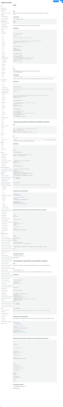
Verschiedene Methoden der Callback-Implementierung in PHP (7, 296)
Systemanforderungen (4, 16)
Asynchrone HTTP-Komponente (5, 218)
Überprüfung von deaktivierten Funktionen (7, 275)
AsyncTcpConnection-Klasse (4, 117)
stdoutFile (3, 46)
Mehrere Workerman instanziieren (5, 243)
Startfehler (2, 253)
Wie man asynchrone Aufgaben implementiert (7, 265)
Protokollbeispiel (22, 140)
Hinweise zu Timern (4, 139)
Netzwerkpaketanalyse (4, 180)
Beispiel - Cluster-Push (5, 207)
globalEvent (3, 56)
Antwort (2, 145)
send (2, 104)
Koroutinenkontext (3, 155)
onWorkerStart (4, 59)
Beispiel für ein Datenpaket (24, 18)
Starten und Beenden (4, 19)
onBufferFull (3, 67)
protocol (3, 39)
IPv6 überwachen (3, 283)
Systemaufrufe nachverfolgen (5, 182)
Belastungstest (3, 311)
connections (3, 44)
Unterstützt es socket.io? (4, 270)
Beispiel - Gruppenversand (5, 208)
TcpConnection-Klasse (4, 79)
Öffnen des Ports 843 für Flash (5, 278)
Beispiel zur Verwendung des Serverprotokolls (29, 198)
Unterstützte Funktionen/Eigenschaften (6, 321)
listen (2, 77)
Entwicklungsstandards (4, 26)
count (3, 36)
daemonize (3, 54)
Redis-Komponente (3, 215)
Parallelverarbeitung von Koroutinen (6, 160)
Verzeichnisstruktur (4, 24)
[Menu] (6, 406)
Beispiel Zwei (21, 67)
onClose (3, 66)
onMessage (3, 64)
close (2, 109)
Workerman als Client (4, 291)
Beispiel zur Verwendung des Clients (26, 263)
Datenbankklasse (4, 213)
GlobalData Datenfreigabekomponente (6, 185)
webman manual (6, 2)
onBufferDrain (4, 69)
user (2, 51)
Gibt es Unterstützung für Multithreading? (7, 240)
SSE (1, 150)
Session (2, 147)
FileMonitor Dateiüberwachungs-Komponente (7, 210)
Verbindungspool (3, 157)
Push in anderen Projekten (4, 263)
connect (2, 129)
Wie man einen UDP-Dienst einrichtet (6, 281)
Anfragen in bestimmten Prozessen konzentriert (7, 306)
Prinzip (2, 6)
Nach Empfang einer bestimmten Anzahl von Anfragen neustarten (7, 303)
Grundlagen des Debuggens (5, 175)
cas (3, 192)
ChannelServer (4, 197)
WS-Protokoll (3, 316)
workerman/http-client (5, 220)
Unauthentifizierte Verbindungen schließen (7, 285)
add (3, 190)
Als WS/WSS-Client (3, 293)
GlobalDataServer (4, 187)
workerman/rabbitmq (5, 228)
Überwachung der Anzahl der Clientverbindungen (7, 248)
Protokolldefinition (22, 11)
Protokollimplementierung (24, 29)
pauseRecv (3, 112)
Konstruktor (3, 31)
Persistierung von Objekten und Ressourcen (7, 250)
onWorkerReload (4, 61)
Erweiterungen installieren (4, 313)
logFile (3, 49)
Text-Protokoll (3, 318)
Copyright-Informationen (4, 323)
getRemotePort (4, 107)
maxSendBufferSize (4, 87)
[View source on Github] (61, 1)
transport (3, 41)
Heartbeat (2, 235)
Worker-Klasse (3, 29)
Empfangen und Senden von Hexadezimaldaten (7, 301)
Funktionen (2, 11)
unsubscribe (4, 205)
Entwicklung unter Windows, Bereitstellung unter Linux (7, 268)
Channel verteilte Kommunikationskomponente (7, 195)
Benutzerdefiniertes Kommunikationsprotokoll (7, 170)
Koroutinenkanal (3, 165)
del (1, 137)
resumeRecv (3, 114)
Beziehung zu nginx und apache (5, 273)
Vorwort (2, 4)
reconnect (2, 122)
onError (3, 71)
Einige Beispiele (3, 172)
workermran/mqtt (4, 223)
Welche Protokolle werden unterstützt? (6, 245)
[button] (56, 1)
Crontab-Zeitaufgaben (4, 230)
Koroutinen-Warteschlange (5, 162)
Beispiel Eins (21, 8)
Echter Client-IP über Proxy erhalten (6, 298)
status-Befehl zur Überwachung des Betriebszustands (7, 177)
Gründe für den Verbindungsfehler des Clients (7, 238)
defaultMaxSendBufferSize (5, 89)
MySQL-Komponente (4, 212)
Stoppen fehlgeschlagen (4, 255)
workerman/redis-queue (5, 225)
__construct (2, 119)
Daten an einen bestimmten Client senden (7, 260)
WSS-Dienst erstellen (4, 288)
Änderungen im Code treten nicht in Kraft (6, 258)
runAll (3, 74)
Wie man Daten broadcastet (5, 280)
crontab (2, 140)
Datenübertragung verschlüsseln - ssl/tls (6, 286)
